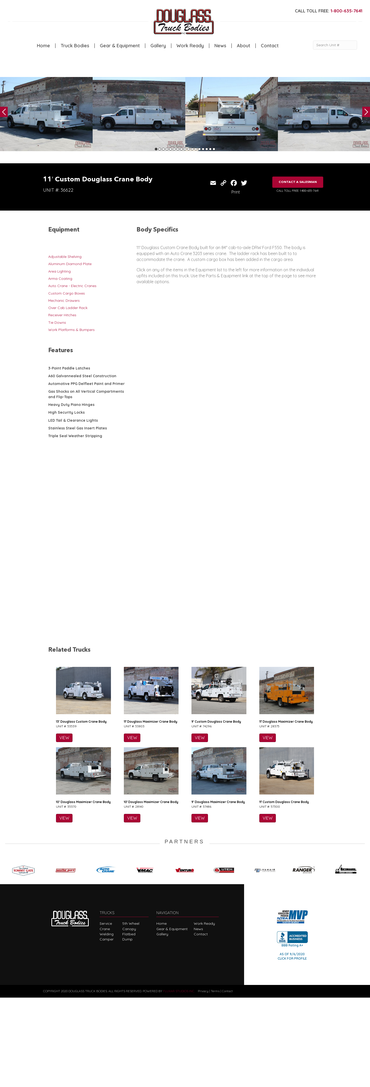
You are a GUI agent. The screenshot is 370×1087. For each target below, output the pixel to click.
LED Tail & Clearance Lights (73, 420)
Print (235, 192)
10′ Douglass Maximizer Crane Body (83, 891)
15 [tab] (206, 149)
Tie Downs (57, 322)
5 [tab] (170, 149)
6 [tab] (174, 149)
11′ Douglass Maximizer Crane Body (151, 811)
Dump (127, 1029)
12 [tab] (196, 149)
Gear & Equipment (120, 45)
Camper (107, 1029)
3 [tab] (163, 149)
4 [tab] (167, 149)
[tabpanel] (46, 114)
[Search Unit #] (335, 45)
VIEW (64, 827)
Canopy (129, 1018)
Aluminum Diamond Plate (70, 263)
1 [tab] (156, 149)
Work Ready (190, 45)
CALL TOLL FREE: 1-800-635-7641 (298, 190)
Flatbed (128, 1023)
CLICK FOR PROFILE (292, 1048)
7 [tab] (177, 149)
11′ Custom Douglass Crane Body (284, 891)
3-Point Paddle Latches (69, 368)
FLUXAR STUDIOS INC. (179, 1081)
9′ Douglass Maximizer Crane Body (218, 891)
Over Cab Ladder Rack (67, 307)
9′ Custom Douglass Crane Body (216, 811)
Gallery (158, 45)
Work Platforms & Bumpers (71, 329)
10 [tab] (188, 149)
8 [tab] (181, 149)
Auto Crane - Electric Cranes (72, 285)
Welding (107, 1023)
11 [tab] (192, 149)
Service (106, 1013)
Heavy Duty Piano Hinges (71, 404)
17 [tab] (214, 149)
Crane (105, 1018)
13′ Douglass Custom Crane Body (81, 811)
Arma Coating (60, 278)
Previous (4, 112)
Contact (270, 45)
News (220, 45)
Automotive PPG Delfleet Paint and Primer (86, 383)
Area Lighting (59, 271)
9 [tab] (185, 149)
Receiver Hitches (62, 315)
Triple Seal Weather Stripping (75, 436)
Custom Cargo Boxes (66, 293)
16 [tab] (210, 149)
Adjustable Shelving (65, 256)
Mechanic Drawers (64, 300)
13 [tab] (199, 149)
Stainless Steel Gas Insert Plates (77, 428)
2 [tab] (159, 149)
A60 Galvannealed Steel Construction (82, 376)
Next (366, 112)
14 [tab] (203, 149)
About (243, 45)
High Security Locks (66, 412)
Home (43, 45)
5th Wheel (130, 1013)
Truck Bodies (75, 45)
